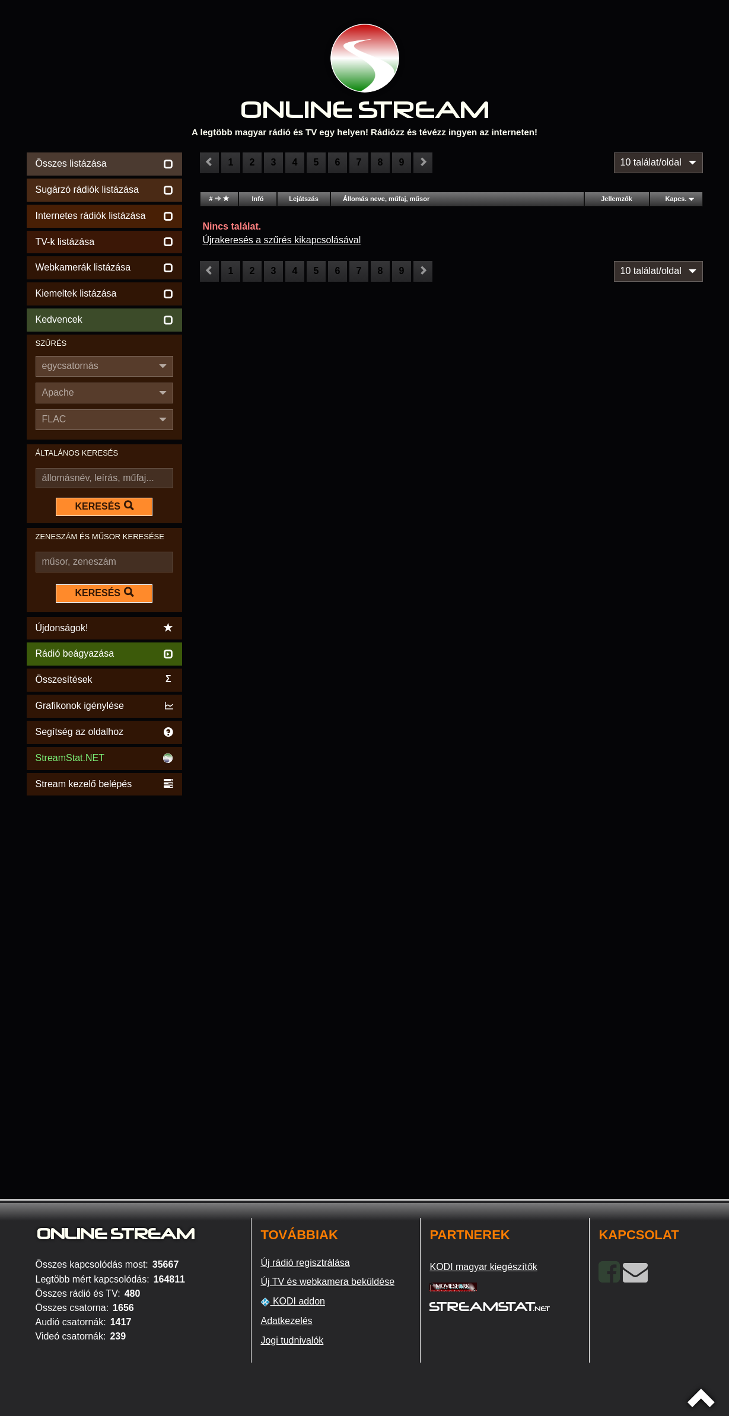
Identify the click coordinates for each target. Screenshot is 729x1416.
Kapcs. (675, 198)
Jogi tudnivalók (291, 1340)
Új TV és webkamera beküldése (327, 1282)
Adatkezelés (286, 1321)
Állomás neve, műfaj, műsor (386, 198)
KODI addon (292, 1301)
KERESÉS (104, 506)
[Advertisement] (105, 976)
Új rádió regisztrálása (304, 1263)
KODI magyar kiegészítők (483, 1267)
